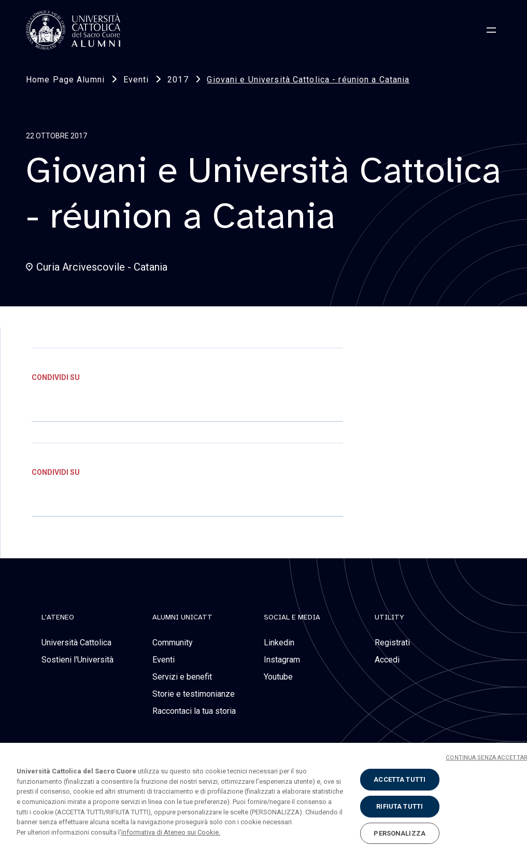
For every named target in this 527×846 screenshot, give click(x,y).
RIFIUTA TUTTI (399, 813)
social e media (292, 617)
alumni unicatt (182, 617)
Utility (389, 617)
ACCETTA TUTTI (399, 787)
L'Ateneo (57, 617)
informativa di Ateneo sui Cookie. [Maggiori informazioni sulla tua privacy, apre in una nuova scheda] (170, 839)
